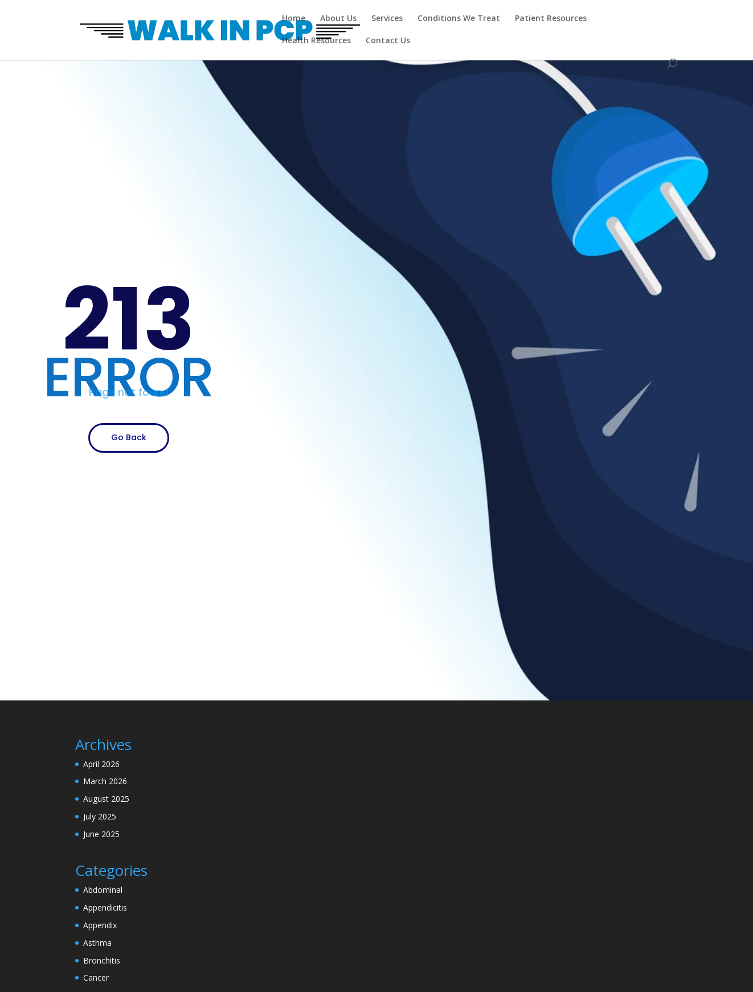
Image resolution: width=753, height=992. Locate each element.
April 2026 (101, 764)
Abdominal (102, 889)
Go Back (128, 437)
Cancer (96, 977)
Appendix (100, 925)
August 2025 (106, 798)
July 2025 (99, 816)
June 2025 (101, 834)
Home (293, 18)
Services (387, 18)
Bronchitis (101, 960)
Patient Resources (551, 18)
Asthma (97, 942)
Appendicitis (105, 907)
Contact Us (388, 41)
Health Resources (316, 41)
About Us (338, 18)
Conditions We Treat (459, 18)
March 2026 (105, 781)
